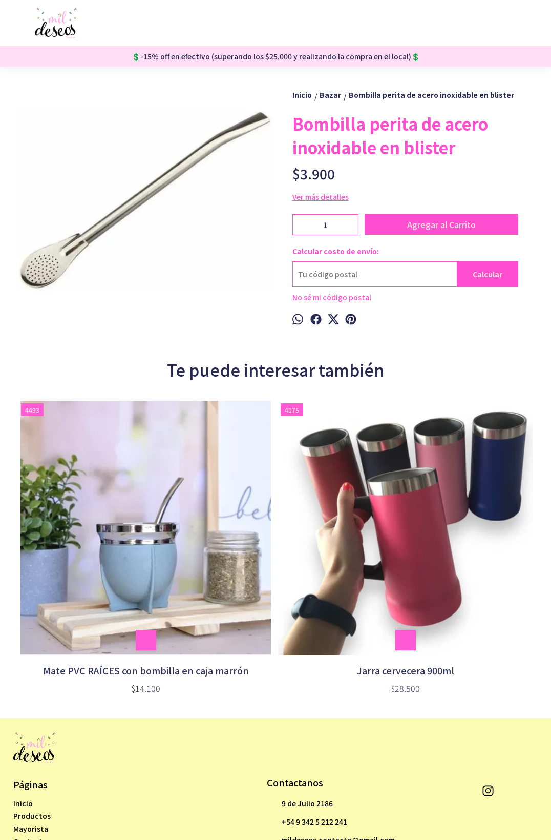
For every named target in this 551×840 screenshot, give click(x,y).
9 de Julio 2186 (300, 687)
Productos (32, 699)
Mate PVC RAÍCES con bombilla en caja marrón (80, 547)
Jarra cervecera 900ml (210, 540)
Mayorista (30, 712)
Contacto (30, 725)
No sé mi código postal (331, 297)
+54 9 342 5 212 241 (307, 705)
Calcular (487, 274)
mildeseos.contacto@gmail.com (331, 724)
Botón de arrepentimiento (360, 807)
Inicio (23, 687)
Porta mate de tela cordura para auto (470, 547)
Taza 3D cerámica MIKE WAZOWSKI (340, 547)
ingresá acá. (308, 807)
